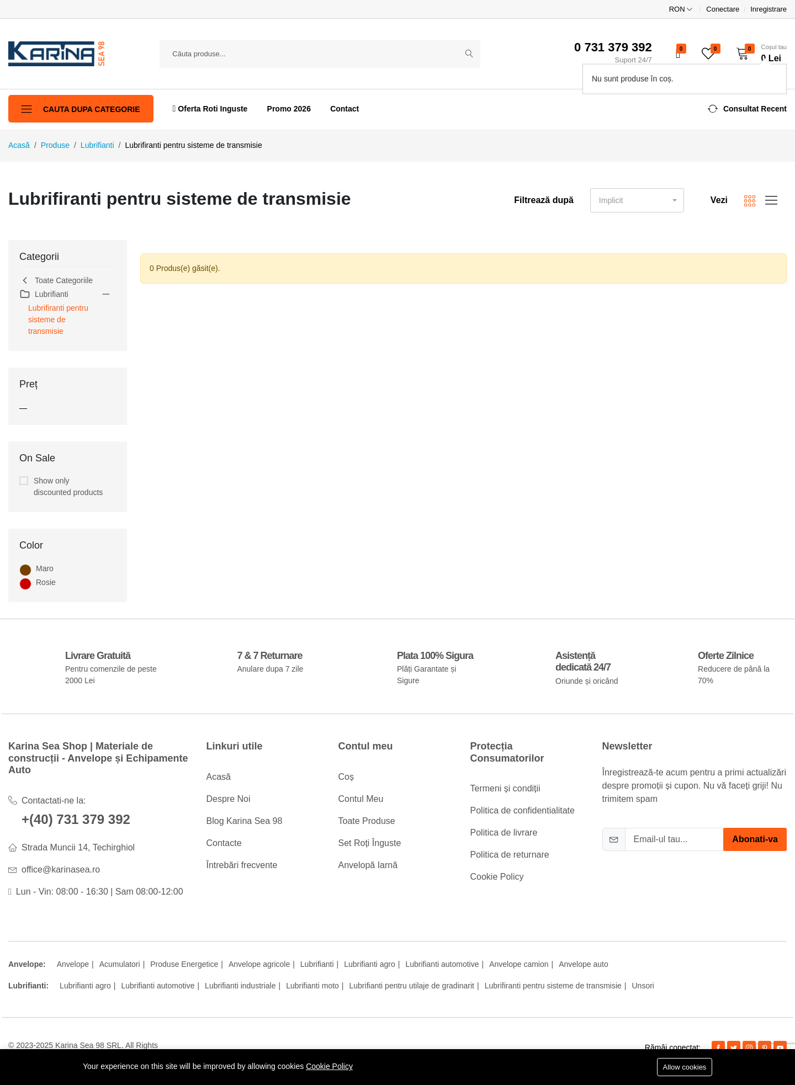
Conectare (722, 9)
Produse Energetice (184, 964)
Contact (344, 108)
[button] (758, 53)
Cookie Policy (329, 1066)
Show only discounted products (68, 486)
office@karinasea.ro (61, 869)
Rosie (46, 582)
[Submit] (469, 54)
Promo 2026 (289, 108)
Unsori (643, 985)
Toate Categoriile (56, 280)
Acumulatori (119, 964)
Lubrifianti (97, 145)
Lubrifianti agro (369, 964)
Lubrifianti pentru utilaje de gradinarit (411, 985)
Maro (45, 568)
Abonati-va (755, 839)
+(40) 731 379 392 (76, 819)
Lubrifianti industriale (240, 985)
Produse (55, 145)
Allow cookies (685, 1067)
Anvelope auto (583, 964)
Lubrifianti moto (312, 985)
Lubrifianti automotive (442, 964)
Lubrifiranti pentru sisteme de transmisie (58, 320)
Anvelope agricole (259, 964)
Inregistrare (768, 9)
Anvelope (73, 964)
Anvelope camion (518, 964)
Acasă (19, 145)
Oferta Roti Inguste (210, 108)
